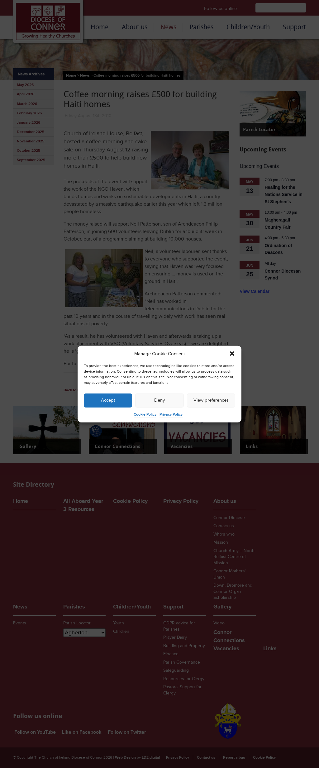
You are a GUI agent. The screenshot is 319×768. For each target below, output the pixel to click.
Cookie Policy (145, 414)
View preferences (211, 400)
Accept (108, 400)
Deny (159, 400)
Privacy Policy (171, 414)
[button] (232, 354)
